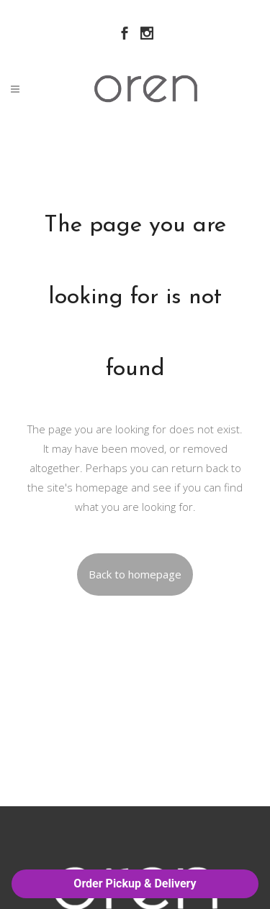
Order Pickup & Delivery (134, 883)
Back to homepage (135, 574)
